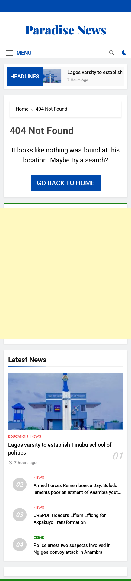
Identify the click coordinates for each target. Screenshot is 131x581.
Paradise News (65, 29)
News (35, 436)
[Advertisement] (65, 273)
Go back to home (65, 183)
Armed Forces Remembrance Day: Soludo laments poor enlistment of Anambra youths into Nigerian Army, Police (78, 492)
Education (18, 436)
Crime (39, 537)
